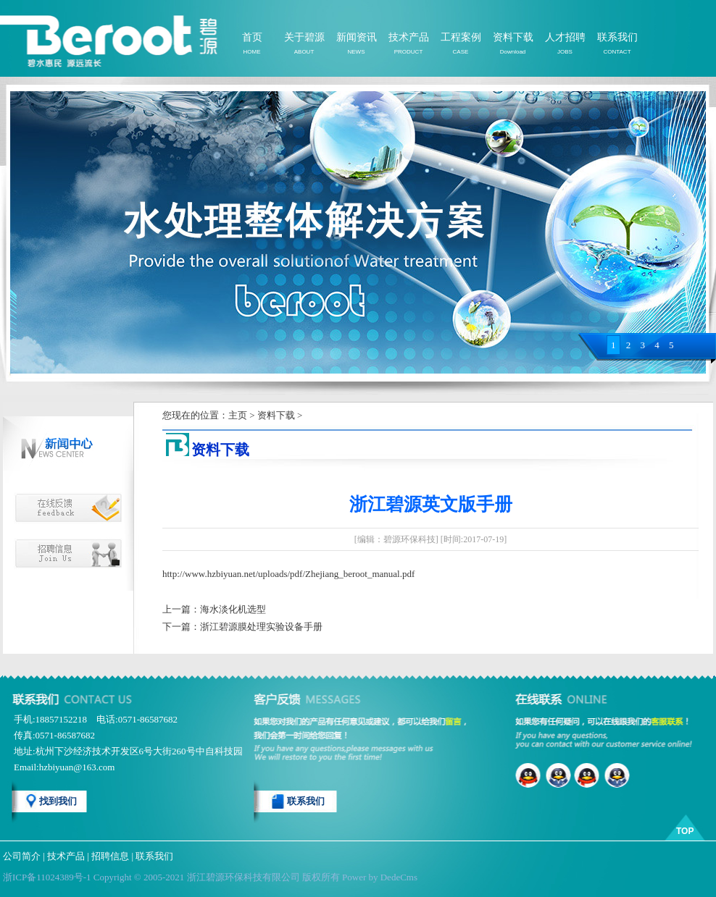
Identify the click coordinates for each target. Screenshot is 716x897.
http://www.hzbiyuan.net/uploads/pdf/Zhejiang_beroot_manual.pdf (288, 573)
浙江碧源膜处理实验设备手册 (261, 626)
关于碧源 (304, 37)
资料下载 (513, 37)
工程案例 (461, 37)
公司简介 (22, 856)
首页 (252, 37)
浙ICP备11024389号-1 (47, 877)
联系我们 (617, 37)
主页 (237, 415)
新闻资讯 (356, 37)
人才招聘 (565, 37)
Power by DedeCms (379, 877)
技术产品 (408, 37)
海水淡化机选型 (233, 609)
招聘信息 (110, 856)
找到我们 (58, 801)
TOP (685, 831)
